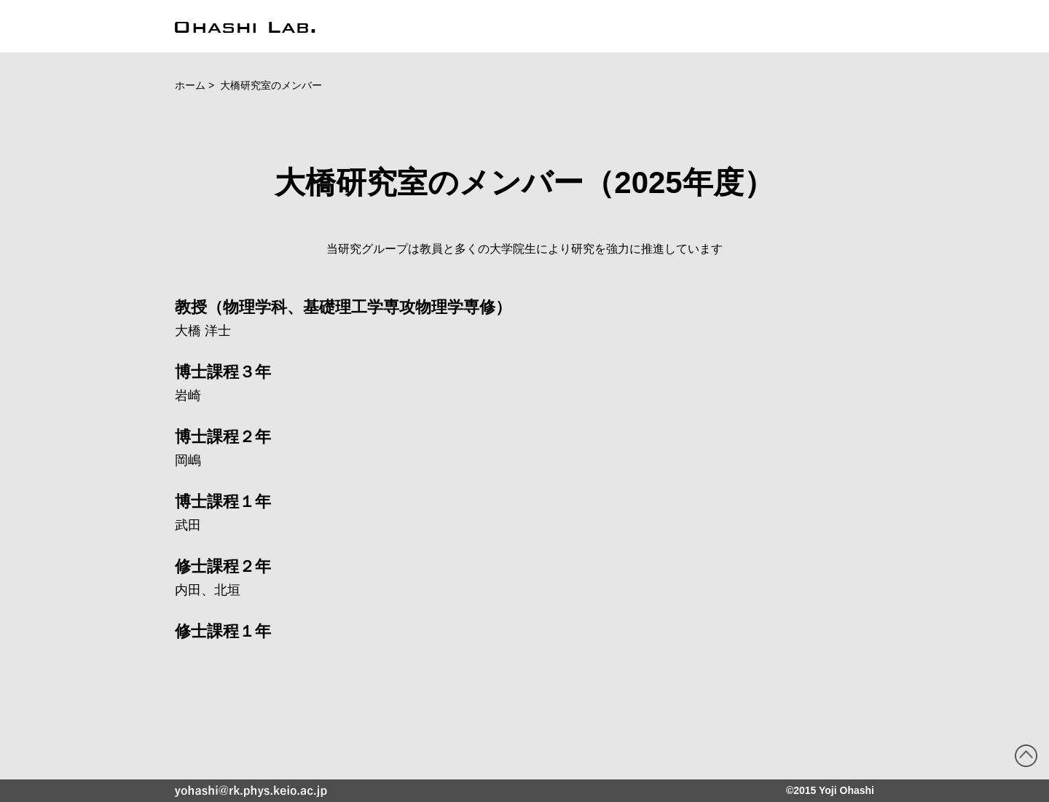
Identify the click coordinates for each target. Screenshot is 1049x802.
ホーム (190, 85)
